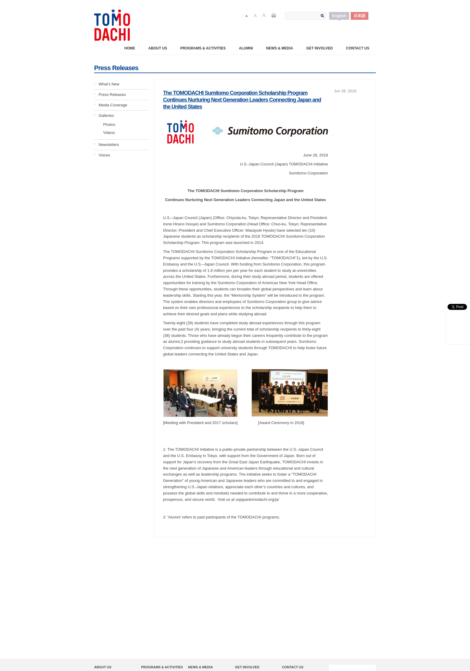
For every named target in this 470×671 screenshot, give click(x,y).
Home (129, 48)
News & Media (279, 48)
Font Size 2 (255, 15)
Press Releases (112, 94)
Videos (109, 132)
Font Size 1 (246, 15)
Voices (104, 155)
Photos (109, 124)
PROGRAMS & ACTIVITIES (203, 48)
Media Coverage (113, 105)
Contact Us (357, 48)
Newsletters (109, 144)
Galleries (106, 115)
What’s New (109, 84)
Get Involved (319, 48)
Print (273, 15)
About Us (157, 48)
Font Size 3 (264, 15)
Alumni (246, 48)
